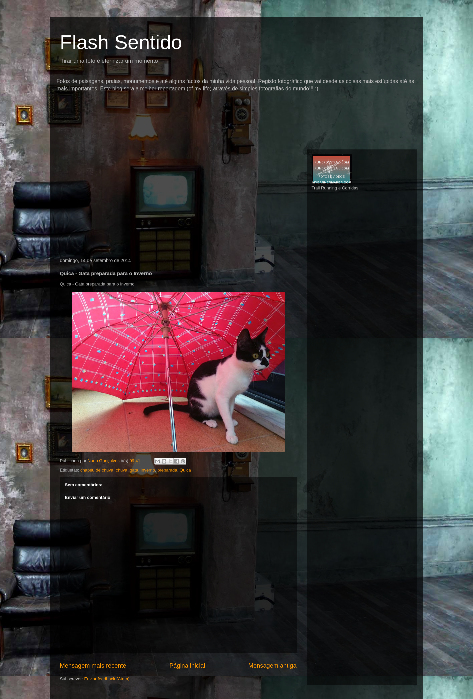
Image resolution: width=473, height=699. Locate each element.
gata (134, 470)
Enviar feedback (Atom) (106, 678)
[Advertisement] (178, 104)
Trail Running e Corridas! (336, 187)
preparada (167, 470)
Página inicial (187, 665)
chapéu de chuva (96, 470)
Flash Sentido (121, 42)
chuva (121, 470)
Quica (185, 470)
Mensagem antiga (272, 665)
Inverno (148, 470)
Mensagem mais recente (93, 665)
